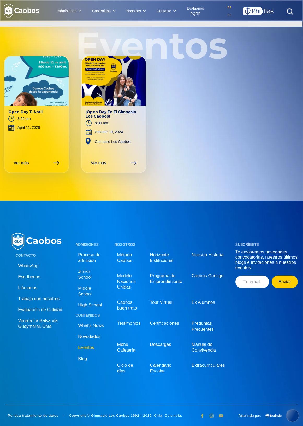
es (229, 7)
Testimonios (129, 323)
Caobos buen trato (127, 305)
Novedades (89, 336)
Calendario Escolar (160, 368)
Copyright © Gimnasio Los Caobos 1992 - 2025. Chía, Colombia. (125, 415)
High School (90, 304)
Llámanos (27, 287)
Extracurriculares (208, 365)
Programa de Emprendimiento (166, 278)
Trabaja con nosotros (39, 298)
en (229, 15)
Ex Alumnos (203, 302)
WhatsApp (28, 265)
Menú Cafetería (126, 347)
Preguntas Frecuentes (203, 326)
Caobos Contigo (207, 275)
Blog (82, 358)
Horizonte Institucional (162, 257)
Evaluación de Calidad (40, 309)
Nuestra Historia (207, 254)
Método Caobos (125, 257)
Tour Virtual (161, 302)
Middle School (85, 291)
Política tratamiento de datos (33, 415)
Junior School (85, 274)
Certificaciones (164, 323)
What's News (91, 325)
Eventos (86, 347)
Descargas (160, 344)
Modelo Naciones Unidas (126, 281)
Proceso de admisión (89, 257)
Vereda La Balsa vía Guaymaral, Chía (38, 323)
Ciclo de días (125, 368)
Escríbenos (29, 276)
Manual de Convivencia (204, 347)
